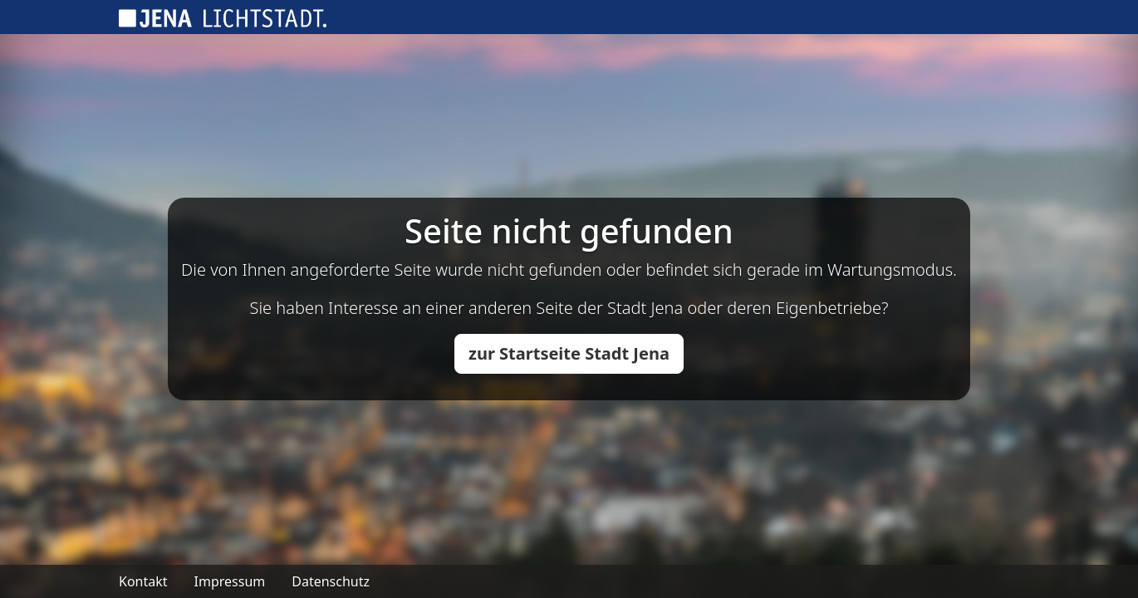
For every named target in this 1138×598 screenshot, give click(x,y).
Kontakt (143, 581)
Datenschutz (331, 581)
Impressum (230, 581)
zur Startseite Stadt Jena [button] (569, 353)
